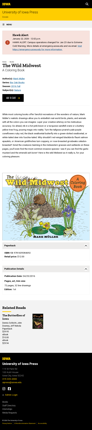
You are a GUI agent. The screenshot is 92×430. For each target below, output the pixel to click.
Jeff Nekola (15, 326)
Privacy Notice (7, 423)
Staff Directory (8, 405)
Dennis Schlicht (9, 323)
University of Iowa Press (20, 12)
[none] (46, 251)
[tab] (46, 245)
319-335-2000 (9, 379)
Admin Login (11, 394)
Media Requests (9, 413)
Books (12, 62)
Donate (5, 17)
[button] (87, 4)
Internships (7, 409)
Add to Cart (13, 97)
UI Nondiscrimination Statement (25, 423)
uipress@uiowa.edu (11, 382)
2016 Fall (15, 86)
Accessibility (42, 423)
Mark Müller (19, 78)
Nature (17, 90)
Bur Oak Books (17, 82)
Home (4, 62)
